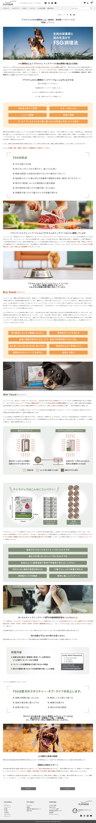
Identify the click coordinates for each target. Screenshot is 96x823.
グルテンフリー (7, 816)
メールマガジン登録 (53, 809)
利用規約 (51, 812)
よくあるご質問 (41, 8)
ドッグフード (6, 8)
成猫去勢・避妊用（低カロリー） (34, 809)
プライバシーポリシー (54, 814)
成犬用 (5, 809)
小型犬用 (6, 812)
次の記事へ (67, 788)
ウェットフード (7, 807)
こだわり (24, 8)
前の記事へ (28, 788)
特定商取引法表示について (55, 810)
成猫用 (28, 807)
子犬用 (5, 810)
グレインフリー (7, 814)
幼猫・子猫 (29, 810)
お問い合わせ (50, 8)
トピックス (32, 8)
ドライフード (7, 805)
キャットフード (15, 8)
